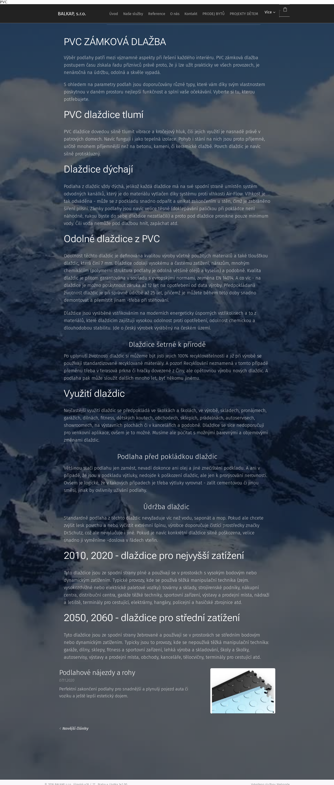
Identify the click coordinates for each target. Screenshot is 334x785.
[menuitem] (117, 13)
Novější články (75, 728)
